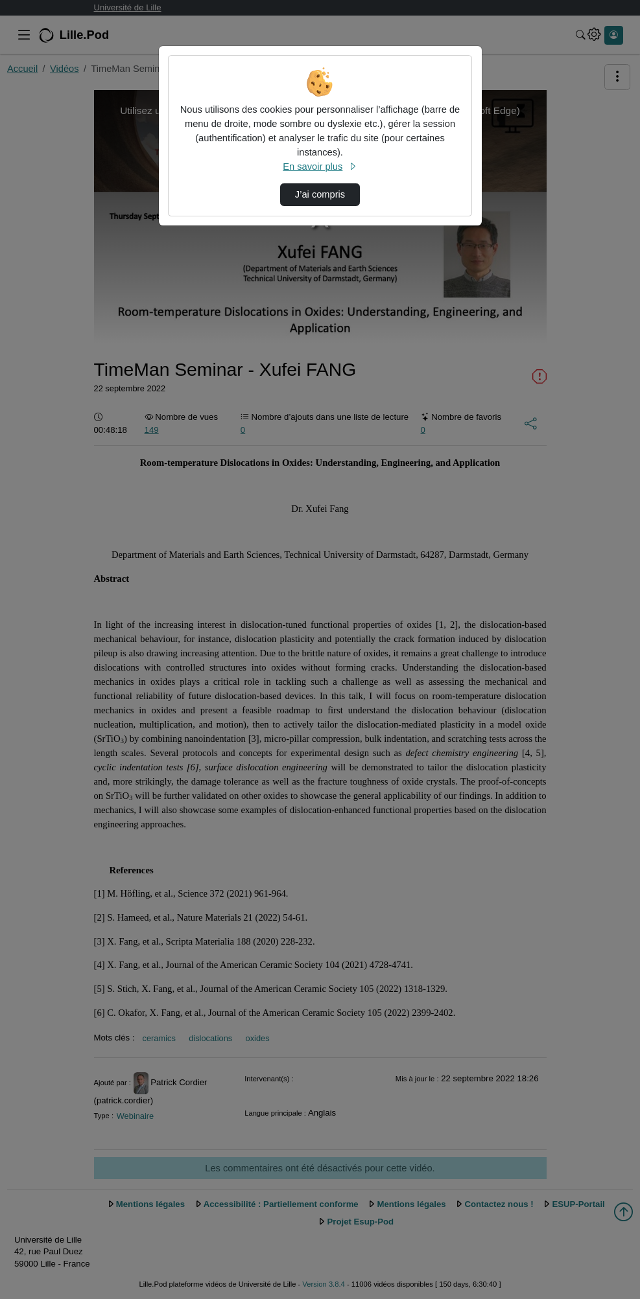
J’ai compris (320, 194)
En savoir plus (320, 166)
